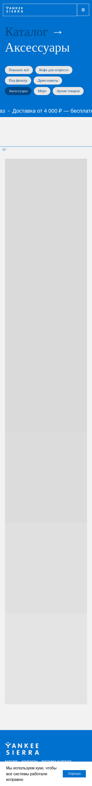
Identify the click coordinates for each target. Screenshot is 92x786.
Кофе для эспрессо (53, 70)
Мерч (42, 91)
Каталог (26, 32)
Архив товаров (68, 91)
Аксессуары (18, 91)
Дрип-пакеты (48, 80)
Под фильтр (18, 80)
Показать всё (19, 70)
